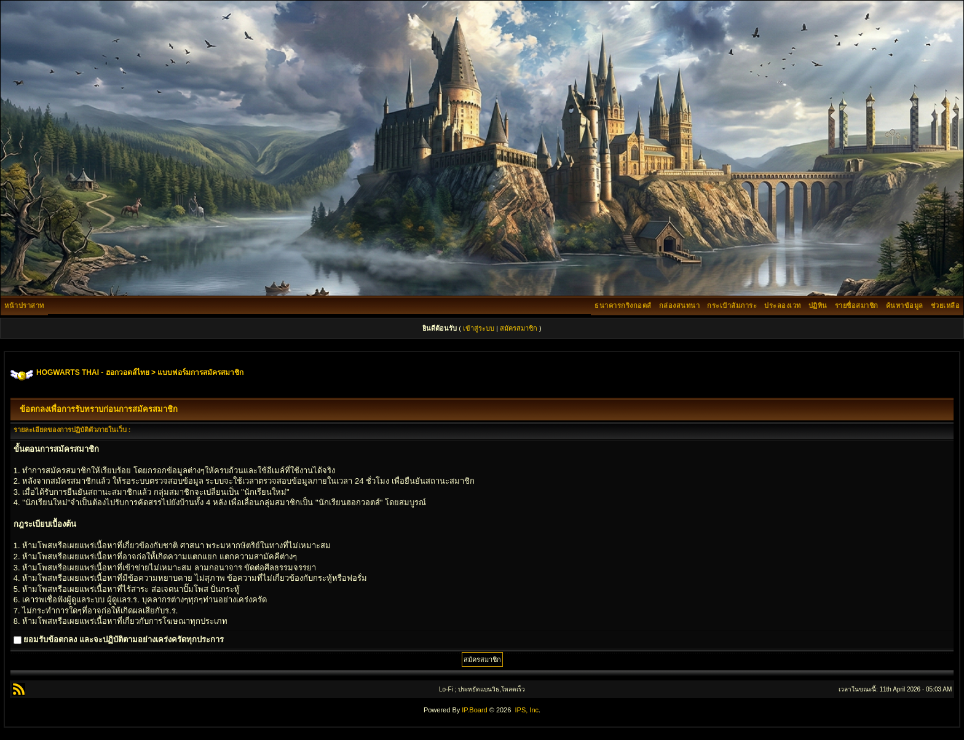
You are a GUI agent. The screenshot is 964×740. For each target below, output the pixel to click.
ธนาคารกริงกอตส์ (623, 305)
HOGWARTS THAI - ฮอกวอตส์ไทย (92, 372)
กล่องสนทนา (679, 305)
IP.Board (474, 710)
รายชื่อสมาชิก (857, 305)
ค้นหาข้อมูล (904, 305)
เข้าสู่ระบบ (478, 328)
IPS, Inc (527, 710)
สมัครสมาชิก (518, 328)
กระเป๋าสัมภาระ (732, 305)
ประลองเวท (782, 305)
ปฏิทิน (818, 305)
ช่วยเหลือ (945, 305)
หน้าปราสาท (24, 305)
